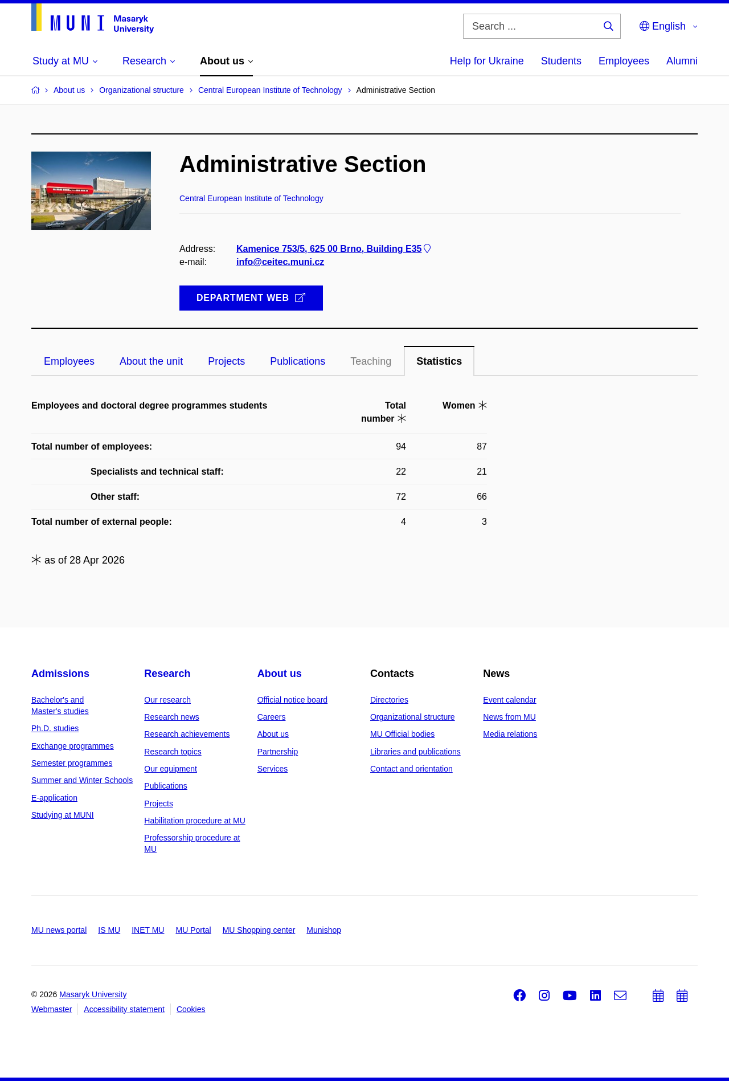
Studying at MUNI (62, 814)
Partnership (277, 751)
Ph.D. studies (55, 728)
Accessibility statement (124, 1009)
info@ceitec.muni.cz (280, 262)
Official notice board (292, 699)
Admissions (60, 673)
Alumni (682, 61)
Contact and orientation (411, 768)
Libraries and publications (415, 751)
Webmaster (51, 1009)
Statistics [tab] (439, 361)
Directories (389, 699)
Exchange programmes (72, 745)
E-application (54, 797)
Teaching (370, 361)
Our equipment (170, 768)
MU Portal (193, 930)
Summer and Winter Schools (82, 780)
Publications (165, 785)
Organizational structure (412, 716)
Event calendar (509, 699)
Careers (271, 716)
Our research (167, 699)
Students (561, 61)
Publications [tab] (297, 361)
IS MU (109, 930)
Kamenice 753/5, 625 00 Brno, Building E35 (334, 249)
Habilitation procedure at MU (194, 820)
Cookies (191, 1009)
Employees (624, 61)
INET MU (148, 930)
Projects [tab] (226, 361)
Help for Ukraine (487, 61)
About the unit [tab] (151, 361)
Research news (171, 716)
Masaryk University (92, 994)
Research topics (172, 751)
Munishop (323, 930)
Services (272, 768)
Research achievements (187, 734)
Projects (158, 803)
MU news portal (59, 930)
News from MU (509, 716)
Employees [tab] (69, 361)
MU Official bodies (402, 734)
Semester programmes (71, 763)
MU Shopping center (259, 930)
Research (167, 673)
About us (279, 673)
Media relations (510, 734)
